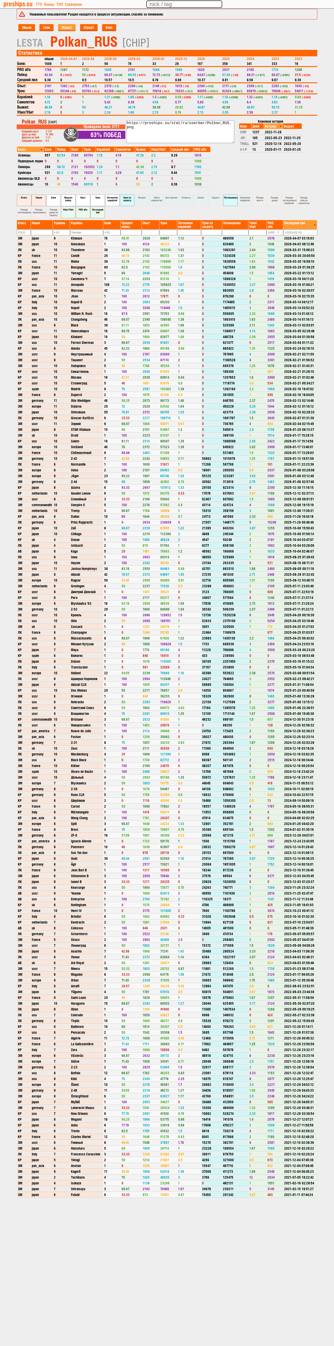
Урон (97, 197)
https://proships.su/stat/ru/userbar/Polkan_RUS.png (180, 131)
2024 (250, 58)
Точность (186, 197)
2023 (275, 58)
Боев (53, 197)
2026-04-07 (68, 58)
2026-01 (158, 58)
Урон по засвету (127, 199)
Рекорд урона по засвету (53, 212)
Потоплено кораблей (112, 199)
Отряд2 (67, 27)
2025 (226, 58)
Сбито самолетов (156, 199)
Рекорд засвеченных (39, 211)
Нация (39, 197)
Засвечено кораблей (245, 199)
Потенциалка (231, 197)
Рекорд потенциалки (24, 211)
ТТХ (39, 4)
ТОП (59, 4)
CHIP (243, 131)
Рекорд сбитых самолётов (303, 200)
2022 (298, 58)
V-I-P (243, 149)
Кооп (109, 27)
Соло (46, 27)
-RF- (243, 137)
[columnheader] (30, 149)
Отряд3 (89, 27)
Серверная (73, 4)
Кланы (49, 4)
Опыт (83, 197)
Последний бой (97, 211)
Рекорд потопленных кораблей (289, 200)
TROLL (244, 143)
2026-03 (110, 58)
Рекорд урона (274, 199)
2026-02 (134, 58)
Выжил (142, 197)
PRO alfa (83, 209)
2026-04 (88, 58)
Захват (200, 197)
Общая (26, 27)
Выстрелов (171, 197)
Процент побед (68, 199)
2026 (201, 58)
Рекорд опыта (259, 199)
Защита (215, 197)
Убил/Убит (68, 209)
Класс (24, 197)
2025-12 (181, 58)
